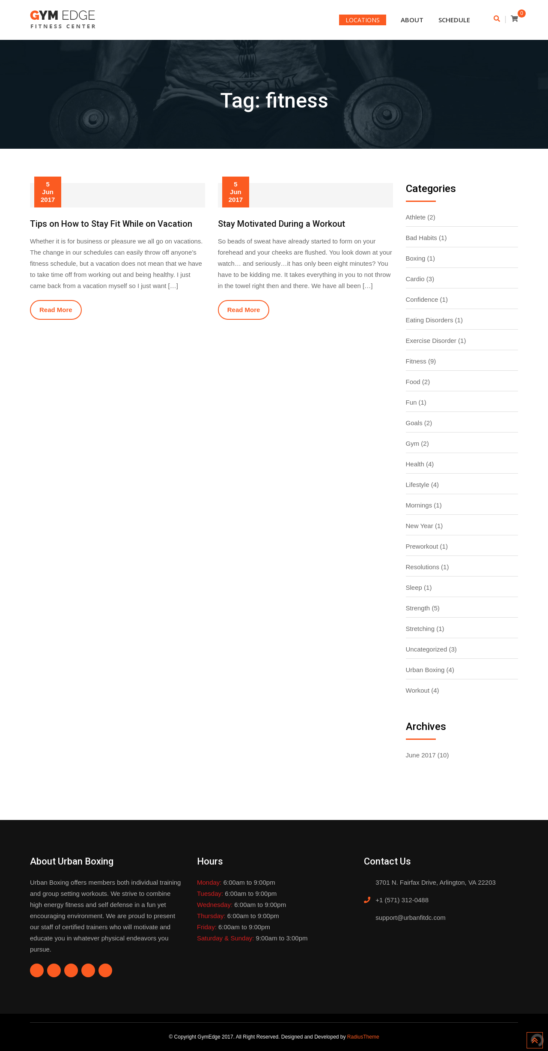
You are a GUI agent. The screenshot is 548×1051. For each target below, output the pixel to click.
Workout (418, 690)
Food (413, 381)
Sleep (414, 587)
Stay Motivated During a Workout (281, 224)
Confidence (422, 299)
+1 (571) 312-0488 (402, 900)
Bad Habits (421, 237)
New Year (419, 525)
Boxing (416, 258)
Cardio (415, 278)
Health (415, 464)
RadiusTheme (363, 1037)
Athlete (416, 217)
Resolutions (422, 567)
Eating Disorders (429, 320)
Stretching (420, 628)
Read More (55, 309)
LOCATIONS (362, 20)
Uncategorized (426, 649)
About (412, 19)
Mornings (419, 505)
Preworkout (422, 546)
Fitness (416, 361)
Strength (418, 608)
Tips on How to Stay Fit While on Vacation (111, 224)
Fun (411, 402)
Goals (414, 422)
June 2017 (421, 755)
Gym (413, 443)
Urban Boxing (425, 669)
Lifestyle (417, 484)
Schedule (454, 19)
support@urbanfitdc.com (410, 917)
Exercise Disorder (431, 340)
